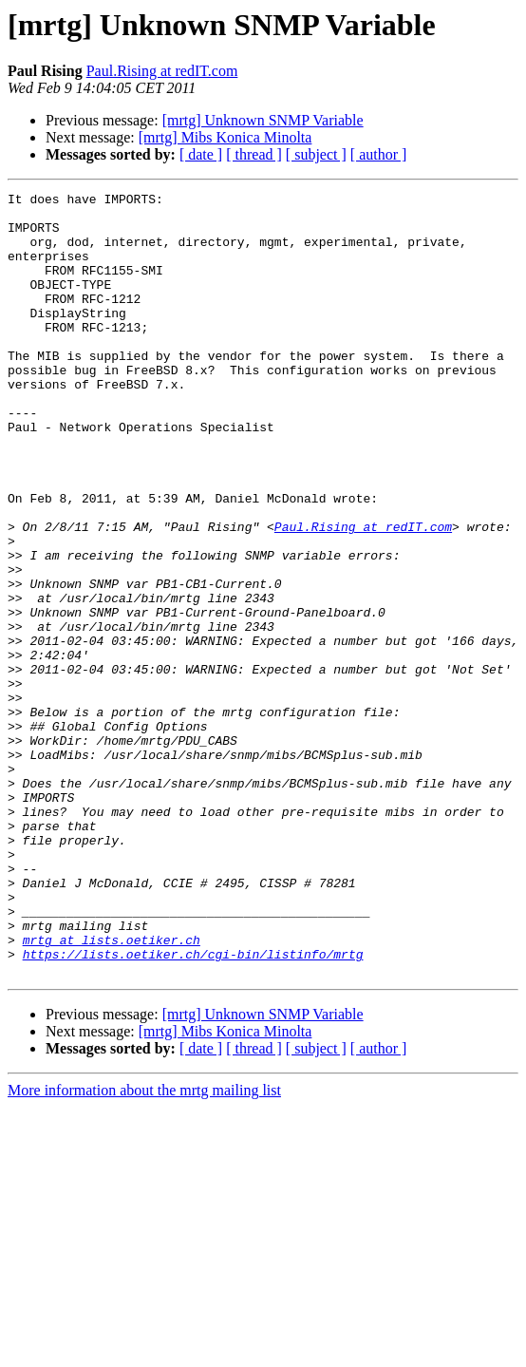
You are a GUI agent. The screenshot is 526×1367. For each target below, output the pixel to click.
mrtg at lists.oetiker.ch (111, 1090)
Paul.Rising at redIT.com (162, 71)
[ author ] (378, 154)
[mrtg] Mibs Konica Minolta (225, 137)
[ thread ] (254, 154)
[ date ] (200, 154)
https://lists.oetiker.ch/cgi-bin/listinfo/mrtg (193, 1107)
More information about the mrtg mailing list (144, 1247)
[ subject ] (316, 154)
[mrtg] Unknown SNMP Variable (263, 120)
